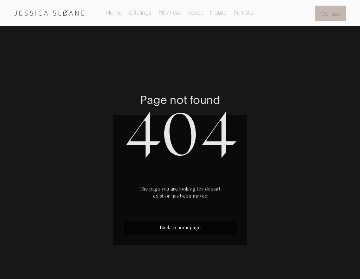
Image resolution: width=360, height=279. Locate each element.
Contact (331, 13)
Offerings (140, 12)
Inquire (218, 12)
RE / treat (170, 12)
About (195, 12)
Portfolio (244, 12)
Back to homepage (180, 228)
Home (114, 12)
